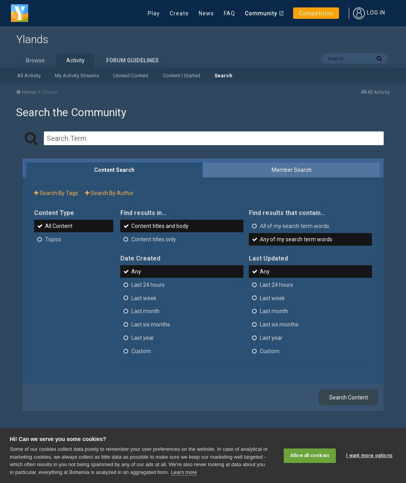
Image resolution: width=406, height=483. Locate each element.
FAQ (229, 13)
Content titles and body (159, 226)
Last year (142, 338)
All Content (58, 226)
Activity (75, 60)
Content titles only (153, 239)
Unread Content (131, 75)
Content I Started (181, 75)
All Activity (29, 75)
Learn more (184, 472)
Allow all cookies (310, 455)
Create (179, 13)
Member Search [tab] (292, 170)
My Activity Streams (77, 75)
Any (136, 271)
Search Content (348, 397)
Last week (143, 298)
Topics (53, 239)
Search (223, 75)
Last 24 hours (148, 285)
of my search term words (294, 226)
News (206, 13)
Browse (35, 60)
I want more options (369, 455)
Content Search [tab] (114, 170)
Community (261, 13)
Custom (141, 351)
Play (154, 13)
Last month (145, 311)
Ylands (32, 39)
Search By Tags (56, 193)
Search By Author (109, 193)
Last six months (150, 324)
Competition (316, 13)
